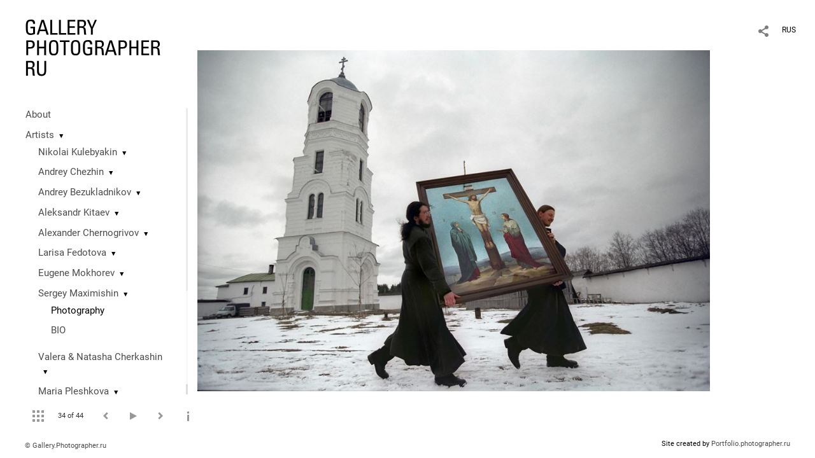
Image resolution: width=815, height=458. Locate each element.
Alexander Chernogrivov (88, 233)
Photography (77, 310)
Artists (39, 135)
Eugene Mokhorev (76, 273)
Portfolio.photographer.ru (750, 444)
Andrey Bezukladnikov (84, 192)
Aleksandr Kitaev (74, 212)
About (38, 114)
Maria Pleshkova (73, 391)
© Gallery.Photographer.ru (65, 445)
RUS (789, 29)
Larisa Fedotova (72, 252)
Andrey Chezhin (71, 171)
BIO (58, 330)
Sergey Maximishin (78, 293)
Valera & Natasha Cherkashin (100, 357)
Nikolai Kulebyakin (77, 152)
